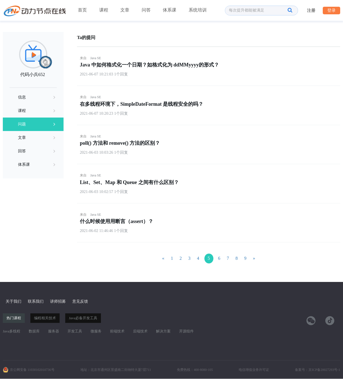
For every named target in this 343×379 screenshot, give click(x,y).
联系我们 (36, 301)
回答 (36, 151)
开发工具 (74, 331)
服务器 (53, 331)
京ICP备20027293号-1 (324, 370)
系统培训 (198, 10)
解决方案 (163, 331)
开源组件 (186, 331)
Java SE (95, 58)
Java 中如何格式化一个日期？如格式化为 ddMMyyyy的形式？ (149, 65)
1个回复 (121, 74)
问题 (36, 124)
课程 (103, 10)
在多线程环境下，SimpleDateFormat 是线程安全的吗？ (141, 104)
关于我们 (13, 301)
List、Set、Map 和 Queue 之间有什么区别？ (129, 182)
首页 (82, 10)
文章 (124, 10)
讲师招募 (58, 301)
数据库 (34, 331)
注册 (311, 10)
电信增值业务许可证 (254, 370)
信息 (36, 97)
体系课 (169, 10)
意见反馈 (80, 301)
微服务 (96, 331)
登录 (331, 10)
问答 (146, 10)
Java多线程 (11, 331)
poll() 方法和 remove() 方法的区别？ (120, 143)
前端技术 (117, 331)
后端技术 (140, 331)
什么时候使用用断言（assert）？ (116, 221)
